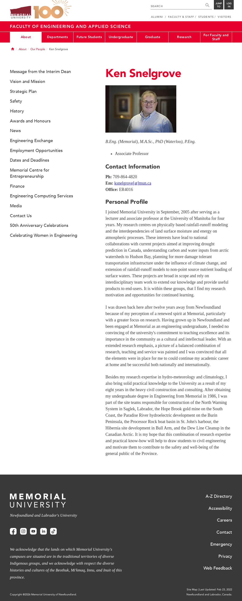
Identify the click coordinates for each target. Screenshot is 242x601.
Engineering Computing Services (41, 196)
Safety (16, 101)
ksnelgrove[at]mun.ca (132, 183)
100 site (52, 9)
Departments (57, 37)
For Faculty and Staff (216, 37)
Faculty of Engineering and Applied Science (70, 26)
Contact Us (21, 215)
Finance (17, 186)
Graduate (152, 37)
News (15, 130)
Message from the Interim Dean (40, 71)
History (17, 111)
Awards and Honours (30, 121)
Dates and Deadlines (29, 160)
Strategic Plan (23, 91)
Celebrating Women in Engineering (43, 235)
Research (184, 37)
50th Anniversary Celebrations (39, 225)
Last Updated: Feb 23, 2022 (215, 589)
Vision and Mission (27, 81)
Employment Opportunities (36, 150)
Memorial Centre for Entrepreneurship (29, 173)
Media (16, 205)
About (26, 37)
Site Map (192, 589)
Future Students (89, 37)
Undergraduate (121, 37)
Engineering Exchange (31, 140)
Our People (37, 49)
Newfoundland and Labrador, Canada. (209, 594)
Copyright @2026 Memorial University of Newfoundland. (43, 594)
